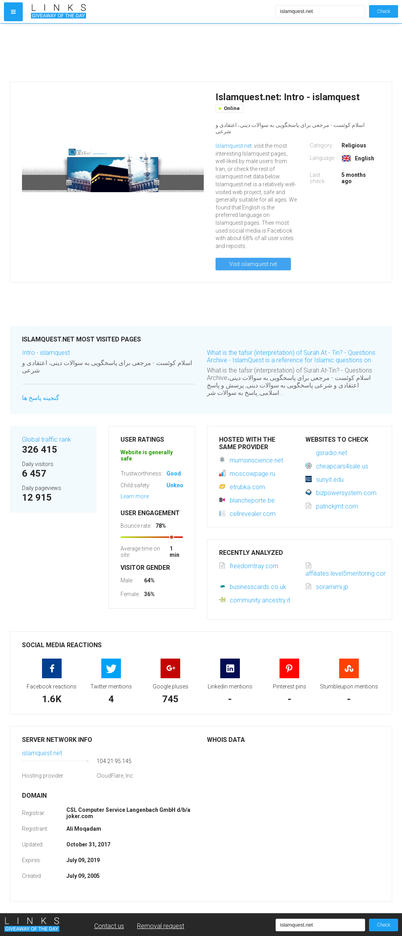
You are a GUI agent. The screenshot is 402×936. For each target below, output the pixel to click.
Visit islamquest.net (253, 264)
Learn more (135, 496)
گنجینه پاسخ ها (40, 398)
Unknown (178, 485)
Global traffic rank (46, 439)
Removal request (160, 926)
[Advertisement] (151, 52)
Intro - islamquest (46, 352)
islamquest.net (42, 753)
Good (173, 473)
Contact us (109, 926)
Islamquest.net (234, 146)
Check (383, 11)
